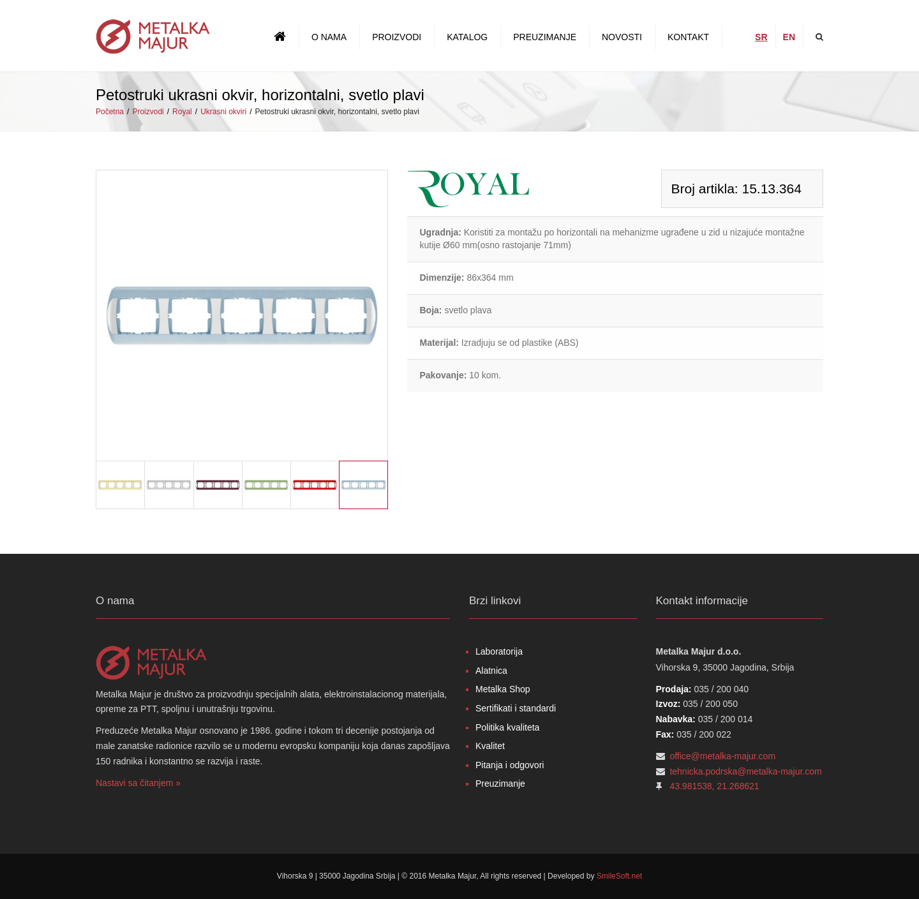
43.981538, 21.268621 (714, 786)
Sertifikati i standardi (515, 708)
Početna (110, 111)
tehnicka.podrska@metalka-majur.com (745, 771)
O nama (329, 37)
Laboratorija (499, 651)
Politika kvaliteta (507, 727)
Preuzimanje (544, 37)
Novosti (622, 37)
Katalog (467, 37)
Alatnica (491, 670)
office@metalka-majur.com (722, 756)
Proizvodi (396, 37)
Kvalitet (490, 746)
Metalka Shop (502, 689)
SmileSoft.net (619, 876)
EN (789, 37)
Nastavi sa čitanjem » (138, 783)
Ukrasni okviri (223, 111)
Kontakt (688, 37)
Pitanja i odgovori (509, 765)
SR (761, 37)
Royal (182, 111)
